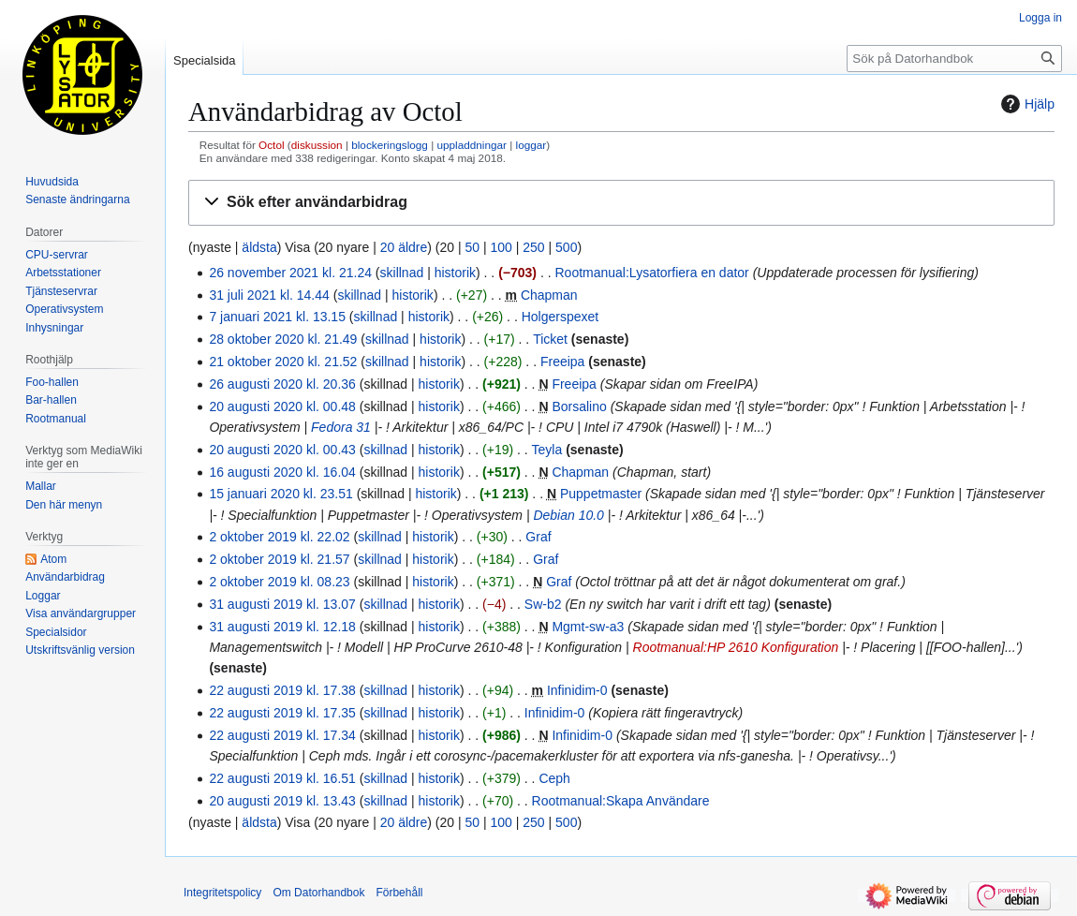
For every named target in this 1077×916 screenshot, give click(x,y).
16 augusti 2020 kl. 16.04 (282, 472)
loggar (531, 145)
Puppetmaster (601, 493)
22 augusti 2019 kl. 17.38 (282, 690)
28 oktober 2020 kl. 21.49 (283, 339)
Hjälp (1025, 104)
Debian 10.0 (568, 515)
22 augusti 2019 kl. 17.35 (282, 712)
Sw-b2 (543, 604)
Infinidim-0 (577, 690)
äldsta (259, 247)
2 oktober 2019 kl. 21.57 (279, 559)
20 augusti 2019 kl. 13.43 (282, 800)
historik (455, 272)
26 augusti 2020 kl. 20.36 (282, 384)
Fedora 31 (341, 427)
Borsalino (579, 406)
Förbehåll (399, 892)
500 (566, 247)
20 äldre (404, 247)
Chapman (549, 295)
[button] (621, 203)
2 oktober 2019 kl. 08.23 (279, 581)
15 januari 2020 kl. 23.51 (280, 493)
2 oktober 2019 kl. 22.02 (279, 536)
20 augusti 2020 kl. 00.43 (282, 449)
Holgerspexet (560, 316)
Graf (538, 536)
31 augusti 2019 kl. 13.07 (282, 604)
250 (533, 247)
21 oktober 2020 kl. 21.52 (283, 361)
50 (472, 247)
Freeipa (562, 361)
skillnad (402, 272)
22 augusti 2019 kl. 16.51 (282, 778)
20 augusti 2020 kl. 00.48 (282, 406)
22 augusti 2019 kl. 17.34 (282, 735)
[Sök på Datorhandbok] (954, 58)
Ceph (553, 778)
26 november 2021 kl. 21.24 (290, 272)
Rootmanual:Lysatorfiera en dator (651, 272)
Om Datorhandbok (318, 892)
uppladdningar (471, 145)
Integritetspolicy (222, 892)
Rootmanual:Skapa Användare (621, 800)
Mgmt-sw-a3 (588, 626)
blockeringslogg (389, 145)
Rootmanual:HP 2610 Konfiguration (736, 647)
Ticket (550, 339)
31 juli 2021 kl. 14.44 (269, 295)
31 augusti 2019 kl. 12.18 (282, 626)
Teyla (547, 449)
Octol (271, 145)
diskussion (317, 145)
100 (501, 247)
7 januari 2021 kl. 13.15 (277, 316)
